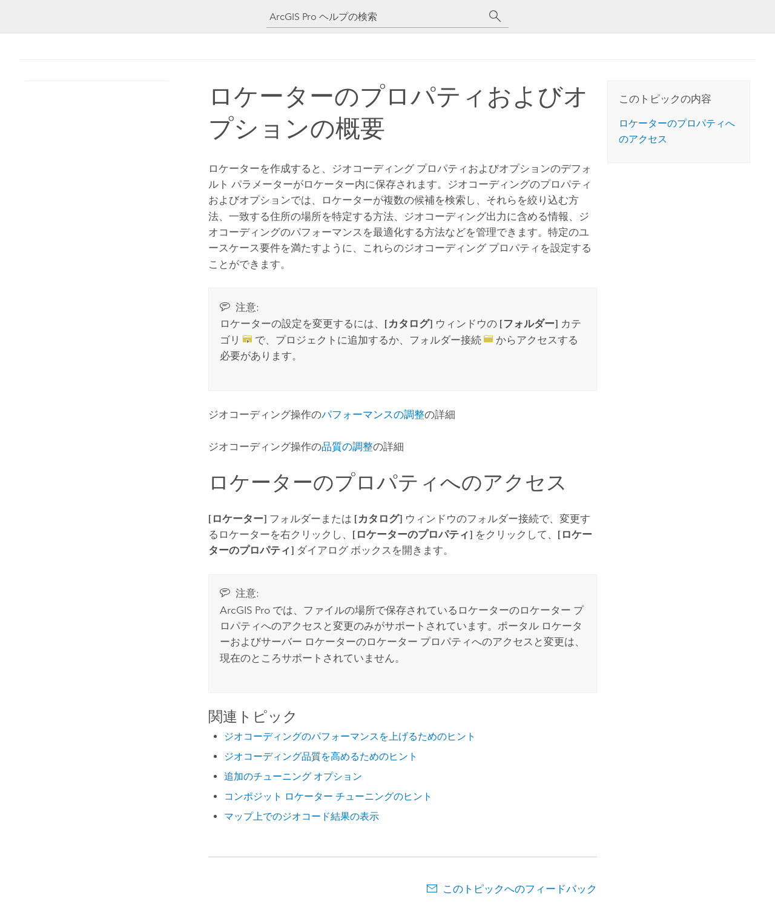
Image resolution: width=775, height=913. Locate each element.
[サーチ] (495, 16)
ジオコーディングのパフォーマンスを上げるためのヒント (350, 736)
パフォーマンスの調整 (373, 414)
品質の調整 (347, 446)
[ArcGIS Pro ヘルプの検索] (375, 16)
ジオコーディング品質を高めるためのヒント (321, 756)
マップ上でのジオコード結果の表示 (301, 816)
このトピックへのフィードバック (520, 889)
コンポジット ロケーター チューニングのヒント (328, 796)
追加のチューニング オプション (293, 776)
